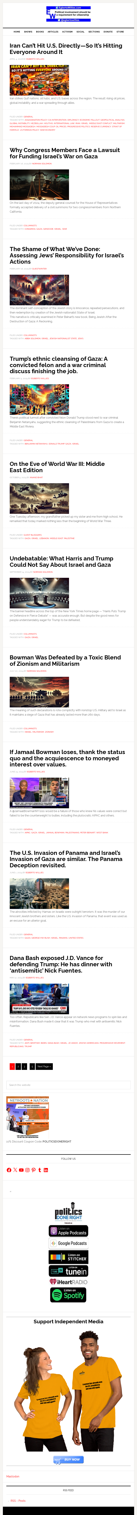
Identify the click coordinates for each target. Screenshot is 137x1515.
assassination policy (36, 120)
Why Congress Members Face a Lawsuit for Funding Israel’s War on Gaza (68, 152)
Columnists (30, 225)
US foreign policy (29, 130)
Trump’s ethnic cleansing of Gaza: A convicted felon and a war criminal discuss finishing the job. (61, 364)
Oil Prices (61, 126)
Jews (80, 338)
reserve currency (101, 126)
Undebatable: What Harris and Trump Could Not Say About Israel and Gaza (65, 560)
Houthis (48, 123)
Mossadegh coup (45, 126)
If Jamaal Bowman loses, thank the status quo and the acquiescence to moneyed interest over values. (62, 756)
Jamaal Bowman (55, 830)
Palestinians (72, 830)
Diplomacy (73, 120)
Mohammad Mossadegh (22, 126)
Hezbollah (37, 123)
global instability (20, 123)
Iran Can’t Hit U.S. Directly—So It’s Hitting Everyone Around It (58, 48)
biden (44, 1040)
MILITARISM (119, 123)
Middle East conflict (100, 123)
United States (75, 935)
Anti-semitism (32, 1040)
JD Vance (73, 1040)
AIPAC (27, 830)
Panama (63, 935)
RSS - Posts (18, 1498)
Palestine (69, 537)
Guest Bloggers (33, 533)
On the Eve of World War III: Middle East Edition (61, 465)
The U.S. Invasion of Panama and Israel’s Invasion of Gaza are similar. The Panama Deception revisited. (68, 856)
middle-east (56, 537)
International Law (64, 123)
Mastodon (12, 1473)
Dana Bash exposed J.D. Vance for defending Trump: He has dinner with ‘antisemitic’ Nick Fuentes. (64, 961)
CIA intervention (57, 120)
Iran (77, 123)
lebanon (44, 537)
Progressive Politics (78, 126)
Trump (28, 1043)
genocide (48, 228)
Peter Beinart (87, 830)
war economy (47, 130)
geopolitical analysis (112, 120)
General (28, 116)
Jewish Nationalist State (63, 338)
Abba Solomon (33, 338)
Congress (30, 228)
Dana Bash (53, 1040)
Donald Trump (56, 442)
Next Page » (44, 1063)
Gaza (39, 228)
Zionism (49, 730)
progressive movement (112, 1040)
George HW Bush (41, 935)
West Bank (102, 830)
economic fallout (90, 120)
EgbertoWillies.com (68, 14)
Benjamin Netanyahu (36, 442)
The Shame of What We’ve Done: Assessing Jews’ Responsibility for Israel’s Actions (59, 254)
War (64, 228)
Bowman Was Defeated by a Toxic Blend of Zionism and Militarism (59, 658)
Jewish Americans (89, 1040)
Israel (84, 123)
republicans (17, 1043)
